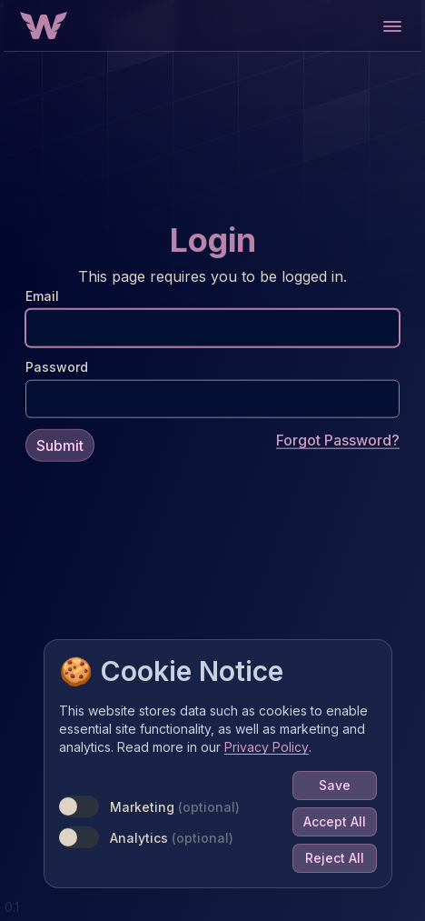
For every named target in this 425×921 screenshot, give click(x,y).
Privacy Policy (266, 747)
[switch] (79, 806)
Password (56, 366)
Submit (60, 444)
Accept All (334, 821)
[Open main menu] (391, 26)
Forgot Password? (338, 439)
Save (335, 785)
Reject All (334, 858)
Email (42, 295)
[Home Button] (43, 25)
